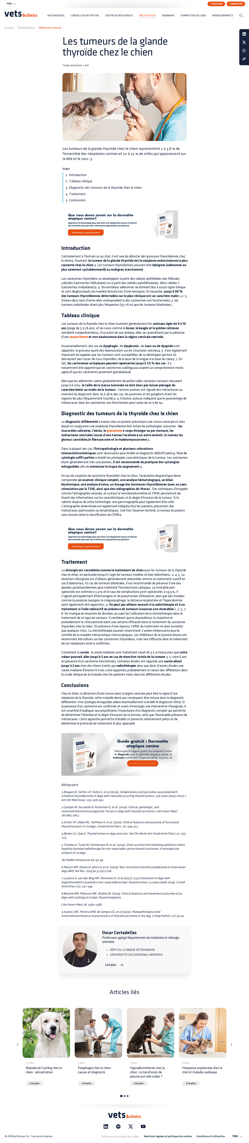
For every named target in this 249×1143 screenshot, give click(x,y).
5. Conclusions (76, 200)
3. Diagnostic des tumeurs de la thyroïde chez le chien (104, 187)
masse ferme (78, 337)
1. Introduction (76, 175)
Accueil (9, 27)
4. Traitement (76, 194)
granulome (114, 431)
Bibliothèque (26, 27)
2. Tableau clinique (79, 181)
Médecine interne (50, 27)
